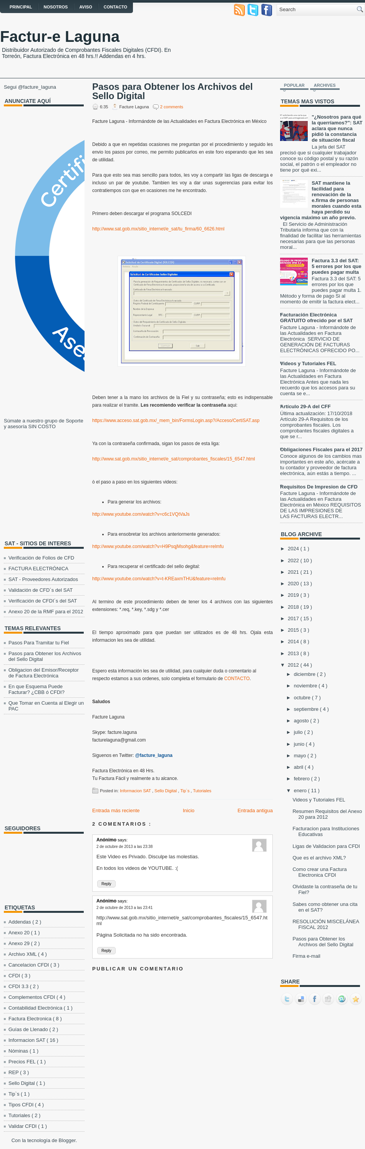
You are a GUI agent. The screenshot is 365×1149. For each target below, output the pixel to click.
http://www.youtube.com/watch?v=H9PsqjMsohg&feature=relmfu (158, 546)
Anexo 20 (19, 932)
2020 (294, 583)
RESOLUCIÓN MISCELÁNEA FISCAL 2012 (325, 924)
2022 (294, 560)
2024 (294, 548)
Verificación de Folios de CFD (41, 558)
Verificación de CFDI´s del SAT (42, 601)
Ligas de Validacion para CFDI (326, 846)
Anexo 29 (19, 943)
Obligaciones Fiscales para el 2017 (321, 449)
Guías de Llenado (28, 1029)
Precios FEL (22, 1062)
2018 (294, 607)
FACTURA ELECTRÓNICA (38, 568)
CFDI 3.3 (19, 986)
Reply (106, 884)
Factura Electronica (30, 1019)
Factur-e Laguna (59, 36)
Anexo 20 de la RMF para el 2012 (45, 611)
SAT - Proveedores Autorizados (43, 579)
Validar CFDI (23, 1126)
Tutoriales (20, 1115)
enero (301, 790)
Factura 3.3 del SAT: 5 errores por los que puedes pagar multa (336, 266)
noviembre (306, 686)
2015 (294, 630)
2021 (294, 572)
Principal (21, 7)
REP (14, 1072)
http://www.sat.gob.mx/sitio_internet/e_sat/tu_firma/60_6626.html (158, 229)
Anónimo (107, 840)
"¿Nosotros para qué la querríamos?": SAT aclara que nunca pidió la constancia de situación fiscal (337, 128)
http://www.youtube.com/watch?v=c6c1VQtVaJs (141, 514)
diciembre (305, 674)
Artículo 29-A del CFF (305, 406)
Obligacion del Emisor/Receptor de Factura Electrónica (43, 673)
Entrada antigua (255, 810)
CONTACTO (237, 678)
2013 (294, 653)
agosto (302, 721)
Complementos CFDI (32, 997)
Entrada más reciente (116, 810)
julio (299, 732)
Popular (294, 85)
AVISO (85, 7)
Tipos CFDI (21, 1105)
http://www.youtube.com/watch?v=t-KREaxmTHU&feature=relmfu (159, 578)
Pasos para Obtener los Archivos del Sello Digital (172, 91)
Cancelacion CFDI (29, 965)
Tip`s (14, 1094)
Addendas (20, 922)
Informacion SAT (27, 1040)
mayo (300, 755)
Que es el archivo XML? (319, 858)
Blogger (67, 1140)
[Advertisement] (52, 483)
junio (300, 744)
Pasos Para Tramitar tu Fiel (38, 643)
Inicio (188, 810)
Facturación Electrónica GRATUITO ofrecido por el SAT (316, 317)
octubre (303, 697)
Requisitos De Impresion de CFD (319, 487)
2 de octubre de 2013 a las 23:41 (124, 908)
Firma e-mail (306, 956)
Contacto (115, 7)
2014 (294, 641)
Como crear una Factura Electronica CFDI (319, 872)
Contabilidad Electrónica (36, 1008)
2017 (294, 618)
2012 (294, 665)
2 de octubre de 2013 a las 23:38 (124, 846)
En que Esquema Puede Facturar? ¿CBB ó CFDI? (36, 689)
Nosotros (55, 7)
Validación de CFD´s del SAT (40, 590)
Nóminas (19, 1051)
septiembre (307, 709)
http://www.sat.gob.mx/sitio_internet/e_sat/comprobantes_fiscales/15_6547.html (173, 459)
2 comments (171, 106)
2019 (294, 595)
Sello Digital (22, 1083)
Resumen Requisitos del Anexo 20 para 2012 (327, 814)
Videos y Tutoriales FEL (308, 363)
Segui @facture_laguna (30, 87)
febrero (302, 778)
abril (299, 767)
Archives (325, 85)
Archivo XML (23, 954)
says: (123, 840)
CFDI (15, 975)
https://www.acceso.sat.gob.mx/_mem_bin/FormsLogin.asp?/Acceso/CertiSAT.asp (175, 420)
